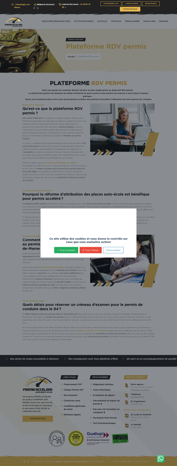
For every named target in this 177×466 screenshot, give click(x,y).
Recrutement (151, 3)
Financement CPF (111, 3)
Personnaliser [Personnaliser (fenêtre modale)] (113, 250)
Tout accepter (66, 250)
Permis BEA (163, 21)
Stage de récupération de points (56, 21)
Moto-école (116, 21)
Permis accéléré (132, 21)
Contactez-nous (130, 9)
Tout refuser (91, 250)
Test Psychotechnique (83, 21)
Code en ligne (149, 21)
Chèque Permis (131, 3)
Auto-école (102, 21)
